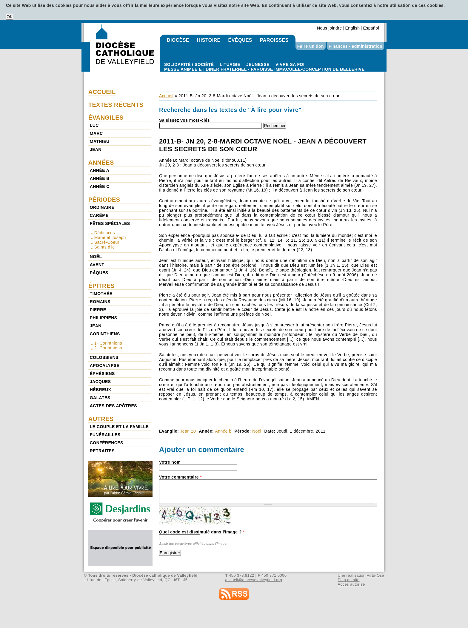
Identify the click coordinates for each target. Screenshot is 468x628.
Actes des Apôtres (113, 405)
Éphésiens (102, 373)
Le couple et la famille (119, 426)
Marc (96, 133)
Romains (100, 301)
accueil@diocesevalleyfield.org (253, 580)
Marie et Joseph (110, 237)
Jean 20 (188, 431)
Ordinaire (102, 207)
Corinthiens (105, 333)
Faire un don (310, 46)
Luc (94, 125)
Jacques (100, 381)
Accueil (166, 95)
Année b (223, 431)
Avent (97, 264)
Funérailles (105, 434)
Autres (101, 419)
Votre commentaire (180, 477)
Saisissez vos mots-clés (184, 120)
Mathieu (100, 141)
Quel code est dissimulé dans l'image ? (202, 532)
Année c (100, 186)
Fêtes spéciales (110, 223)
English (352, 28)
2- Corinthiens (108, 347)
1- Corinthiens (108, 343)
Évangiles (106, 117)
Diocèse (178, 40)
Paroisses (274, 40)
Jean (95, 149)
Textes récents (116, 104)
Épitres (101, 286)
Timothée (101, 293)
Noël (256, 431)
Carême (99, 215)
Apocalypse (104, 365)
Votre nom (170, 462)
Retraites (102, 450)
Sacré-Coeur (106, 242)
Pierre (98, 309)
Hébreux (100, 389)
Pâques (99, 272)
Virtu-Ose (375, 575)
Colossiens (104, 357)
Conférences (106, 442)
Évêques (240, 40)
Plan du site (348, 580)
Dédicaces (104, 232)
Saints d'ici (105, 247)
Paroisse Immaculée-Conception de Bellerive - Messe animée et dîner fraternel (264, 74)
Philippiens (103, 317)
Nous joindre (329, 28)
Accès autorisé (351, 584)
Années (101, 162)
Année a (99, 170)
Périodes (104, 199)
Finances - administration (355, 46)
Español (371, 28)
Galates (100, 397)
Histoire (209, 40)
